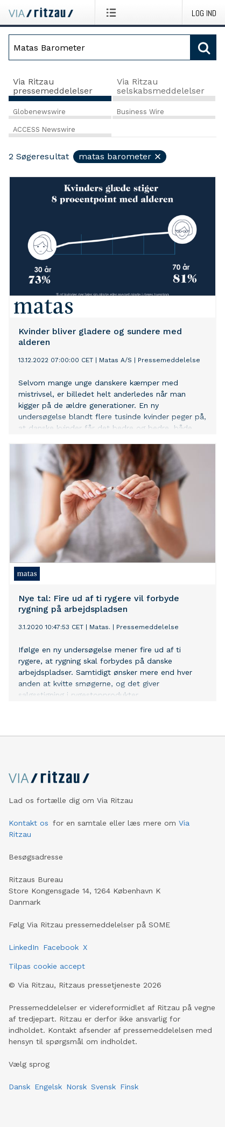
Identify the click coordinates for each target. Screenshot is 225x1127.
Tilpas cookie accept (47, 966)
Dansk (19, 1086)
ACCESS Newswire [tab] (44, 129)
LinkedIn (24, 947)
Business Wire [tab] (140, 112)
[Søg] (100, 47)
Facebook (61, 947)
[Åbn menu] (113, 12)
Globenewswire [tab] (39, 112)
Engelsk (48, 1086)
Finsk (129, 1086)
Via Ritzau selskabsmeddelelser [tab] (161, 86)
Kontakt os (28, 823)
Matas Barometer (120, 156)
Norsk (76, 1086)
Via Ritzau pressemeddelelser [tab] (53, 86)
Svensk (103, 1086)
